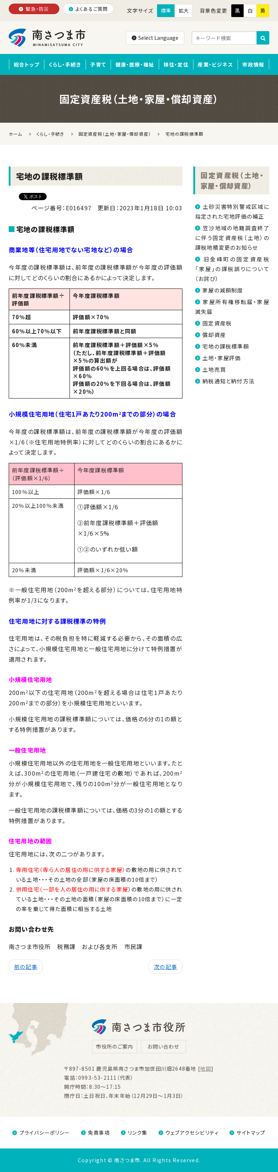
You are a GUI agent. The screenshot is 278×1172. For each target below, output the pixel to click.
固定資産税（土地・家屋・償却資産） (232, 180)
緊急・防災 (34, 8)
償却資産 (214, 334)
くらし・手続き (65, 64)
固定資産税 (217, 323)
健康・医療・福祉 (135, 64)
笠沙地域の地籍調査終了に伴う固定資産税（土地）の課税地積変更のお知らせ (232, 237)
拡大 (183, 10)
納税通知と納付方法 (228, 381)
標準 (166, 10)
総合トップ (26, 64)
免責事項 (95, 1132)
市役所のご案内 (114, 1046)
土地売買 (214, 369)
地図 (205, 1068)
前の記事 (25, 966)
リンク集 (134, 1132)
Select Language (155, 37)
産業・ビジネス (215, 64)
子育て (98, 64)
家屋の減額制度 (222, 290)
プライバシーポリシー (41, 1132)
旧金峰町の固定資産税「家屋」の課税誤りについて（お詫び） (232, 268)
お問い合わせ (163, 1046)
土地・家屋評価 (221, 358)
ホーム (15, 134)
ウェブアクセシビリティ (189, 1132)
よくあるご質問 (88, 8)
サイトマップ (247, 1132)
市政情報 (253, 64)
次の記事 (165, 966)
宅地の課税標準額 (225, 346)
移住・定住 (176, 64)
